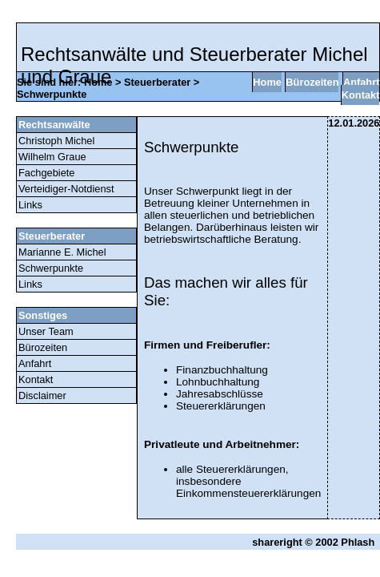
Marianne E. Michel (62, 252)
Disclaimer (42, 395)
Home (98, 82)
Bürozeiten (312, 82)
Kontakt (361, 95)
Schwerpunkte (51, 94)
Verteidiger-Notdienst (66, 189)
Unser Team (46, 331)
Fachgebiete (46, 173)
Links (30, 205)
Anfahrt (361, 82)
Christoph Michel (56, 141)
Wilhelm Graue (52, 157)
